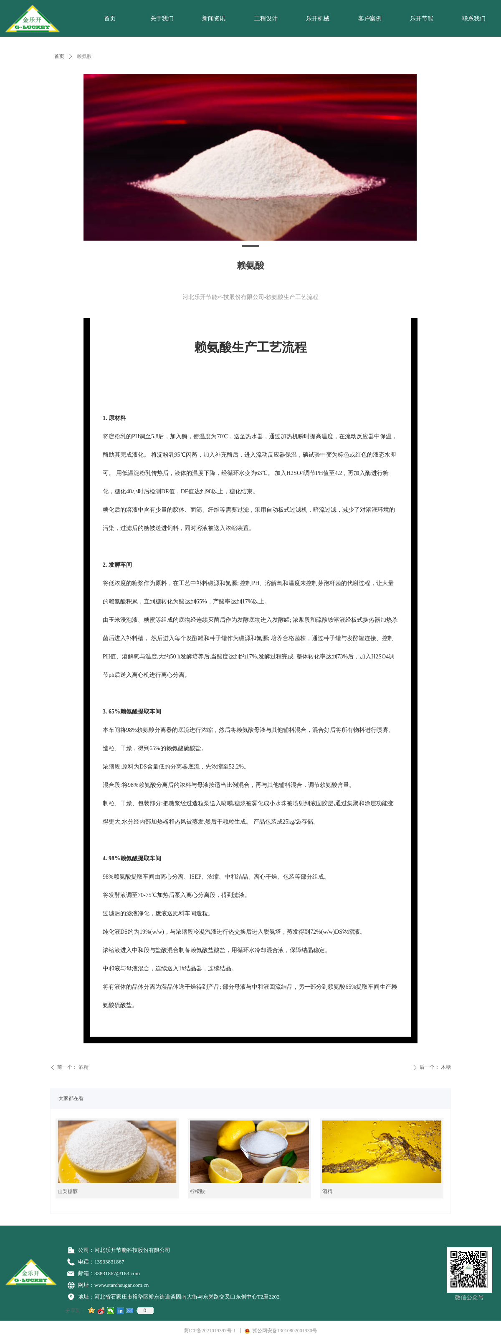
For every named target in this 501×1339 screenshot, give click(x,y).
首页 (59, 56)
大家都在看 (71, 1098)
